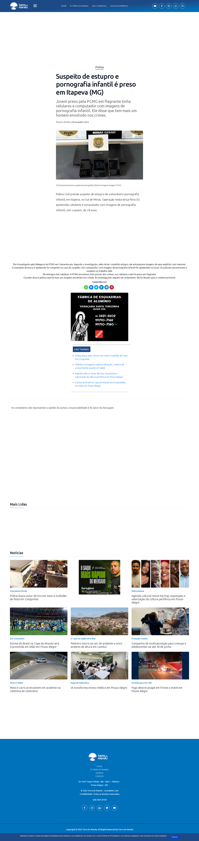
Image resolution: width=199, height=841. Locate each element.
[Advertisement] (99, 239)
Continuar (175, 837)
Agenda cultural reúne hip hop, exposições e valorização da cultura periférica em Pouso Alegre (158, 599)
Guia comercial (99, 6)
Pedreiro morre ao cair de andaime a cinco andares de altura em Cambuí (96, 645)
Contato (99, 776)
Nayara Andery (63, 122)
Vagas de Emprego (119, 6)
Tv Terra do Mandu (79, 6)
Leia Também (81, 349)
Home (63, 6)
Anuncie (99, 773)
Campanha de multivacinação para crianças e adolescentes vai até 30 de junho (159, 645)
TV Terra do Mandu (99, 770)
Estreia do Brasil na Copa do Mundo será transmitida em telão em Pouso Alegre (34, 645)
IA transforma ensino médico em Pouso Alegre (99, 687)
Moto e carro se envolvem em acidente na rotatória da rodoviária (35, 689)
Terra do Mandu (125, 829)
